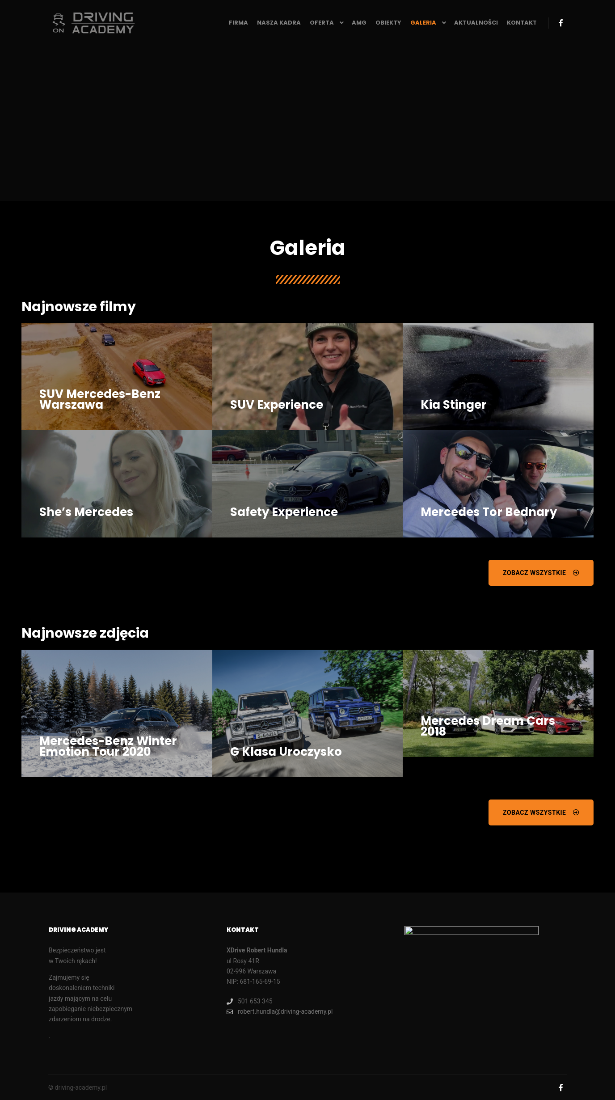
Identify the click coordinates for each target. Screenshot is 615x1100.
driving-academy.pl (81, 1087)
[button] (541, 573)
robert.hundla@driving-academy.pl (280, 1012)
